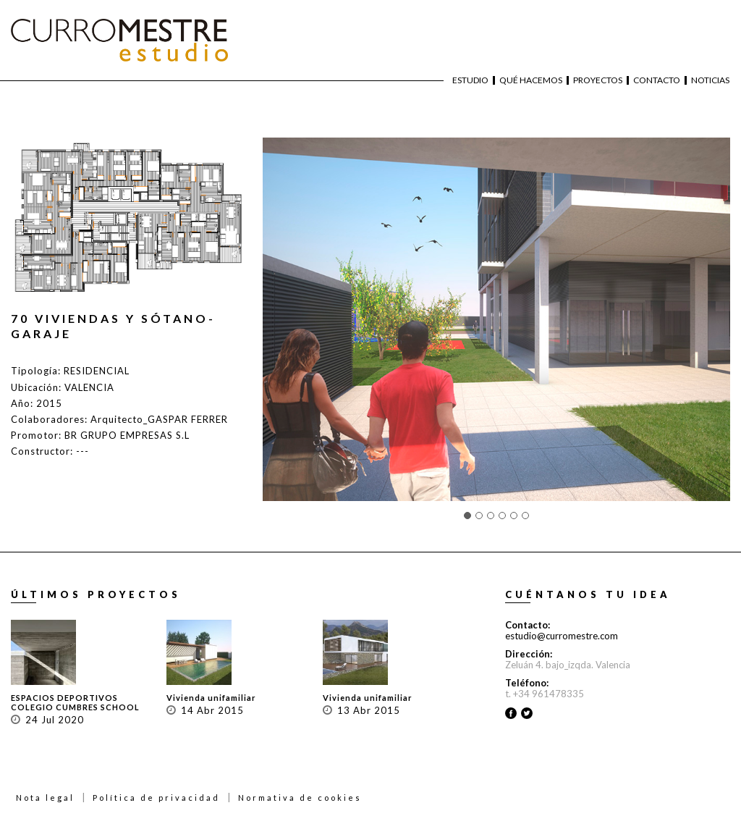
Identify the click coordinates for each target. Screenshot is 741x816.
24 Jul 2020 (54, 719)
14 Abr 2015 (212, 710)
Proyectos (597, 80)
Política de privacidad (156, 797)
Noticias (710, 80)
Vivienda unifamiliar (211, 697)
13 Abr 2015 (368, 710)
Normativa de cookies (300, 797)
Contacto (656, 80)
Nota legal (45, 797)
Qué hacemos (530, 80)
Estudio (470, 80)
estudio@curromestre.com (561, 636)
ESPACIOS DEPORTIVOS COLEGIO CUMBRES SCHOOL (75, 702)
